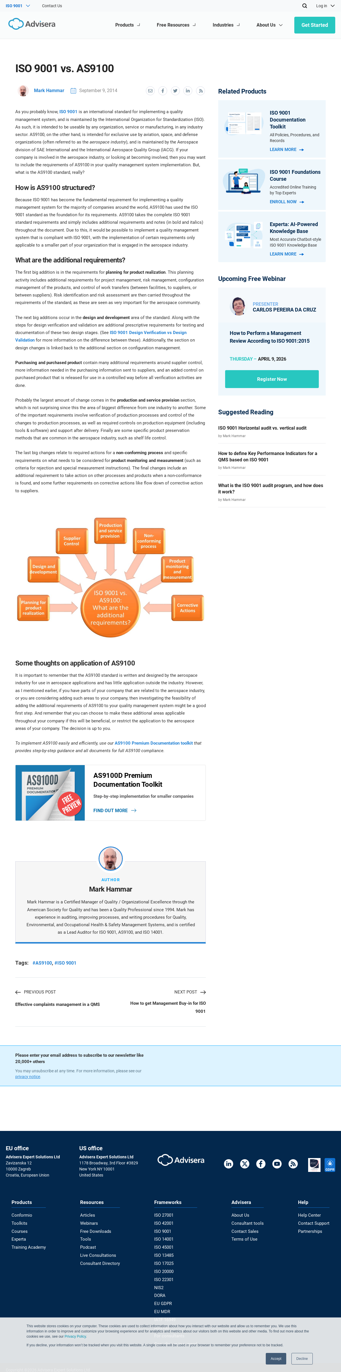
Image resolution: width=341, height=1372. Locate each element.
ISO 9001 (68, 111)
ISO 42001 (165, 1224)
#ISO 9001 (65, 964)
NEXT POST (190, 993)
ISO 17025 (165, 1263)
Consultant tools (247, 1224)
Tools (86, 1240)
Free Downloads (95, 1232)
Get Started (315, 25)
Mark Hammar (41, 90)
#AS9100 (42, 964)
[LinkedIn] (228, 1166)
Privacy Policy (75, 1336)
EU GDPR (164, 1301)
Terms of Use (244, 1240)
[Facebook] (260, 1166)
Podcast (88, 1247)
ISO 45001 (165, 1247)
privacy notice (27, 1078)
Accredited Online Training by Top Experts (293, 190)
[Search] (304, 5)
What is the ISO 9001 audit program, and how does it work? (270, 489)
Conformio (21, 1217)
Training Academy (28, 1247)
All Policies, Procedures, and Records (294, 138)
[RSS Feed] (293, 1166)
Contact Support (314, 1224)
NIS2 (160, 1286)
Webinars (89, 1224)
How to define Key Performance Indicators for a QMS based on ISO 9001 (267, 457)
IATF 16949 (166, 1317)
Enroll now (287, 201)
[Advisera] (31, 25)
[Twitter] (244, 1166)
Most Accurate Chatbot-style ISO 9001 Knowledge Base (295, 242)
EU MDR (163, 1309)
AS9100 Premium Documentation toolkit (154, 742)
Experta (18, 1240)
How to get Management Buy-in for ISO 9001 (168, 1009)
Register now (272, 379)
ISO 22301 (165, 1278)
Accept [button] (276, 1359)
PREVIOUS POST (35, 993)
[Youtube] (277, 1166)
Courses (19, 1232)
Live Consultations (97, 1255)
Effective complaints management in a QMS (57, 1006)
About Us (241, 1217)
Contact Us (52, 5)
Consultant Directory (99, 1263)
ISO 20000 (165, 1270)
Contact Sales (245, 1232)
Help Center (310, 1217)
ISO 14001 (165, 1240)
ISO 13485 (165, 1255)
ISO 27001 (165, 1217)
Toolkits (18, 1224)
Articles (88, 1217)
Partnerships (311, 1232)
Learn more (287, 149)
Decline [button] (302, 1359)
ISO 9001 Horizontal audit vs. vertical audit (262, 428)
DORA (161, 1293)
